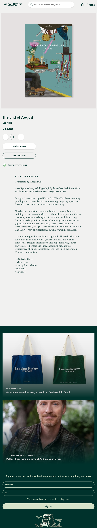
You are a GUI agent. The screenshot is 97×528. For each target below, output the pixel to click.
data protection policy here (56, 499)
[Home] (12, 4)
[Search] (51, 5)
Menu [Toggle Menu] (91, 5)
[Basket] (82, 5)
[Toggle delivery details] (48, 165)
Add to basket (19, 146)
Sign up (48, 506)
